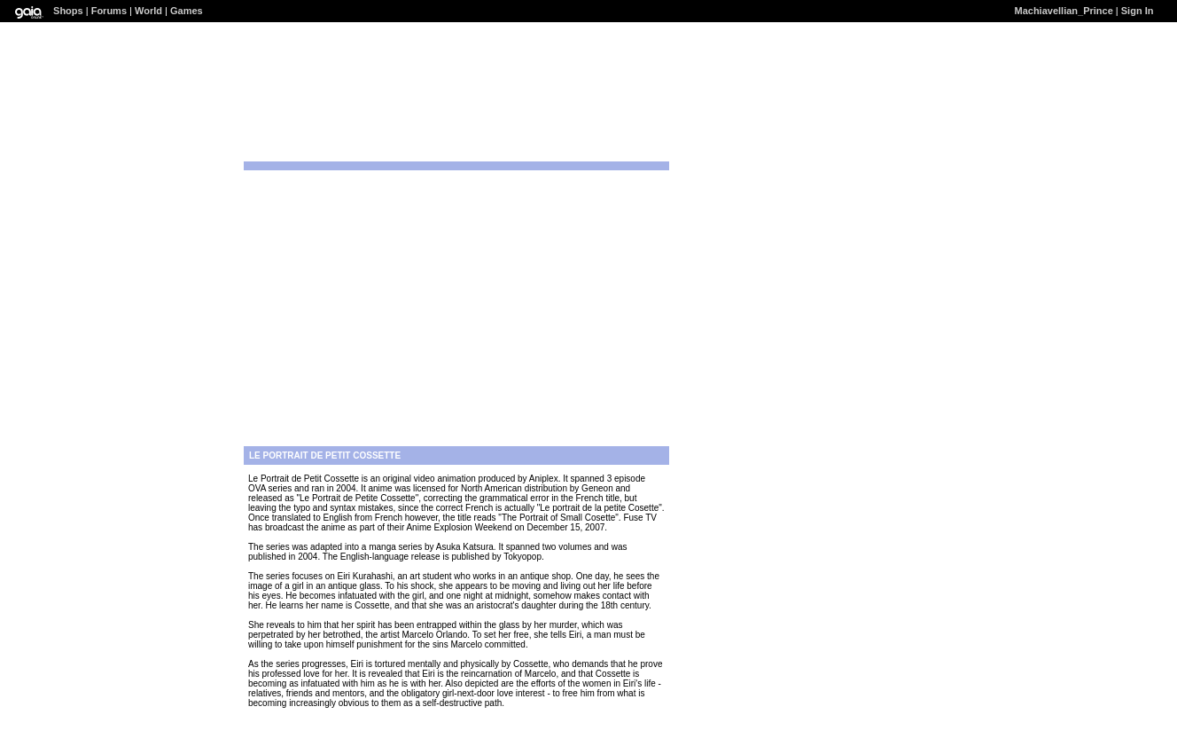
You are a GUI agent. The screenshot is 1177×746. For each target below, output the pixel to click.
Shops (68, 10)
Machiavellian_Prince (1064, 10)
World (148, 10)
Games (186, 10)
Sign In (1137, 10)
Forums (109, 10)
